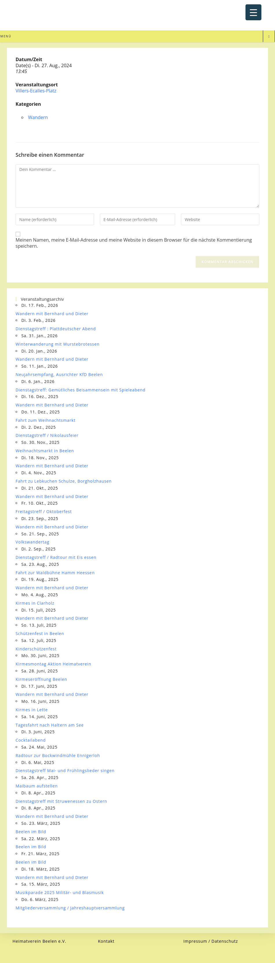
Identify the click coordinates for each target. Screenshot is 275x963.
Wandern (38, 117)
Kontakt (106, 941)
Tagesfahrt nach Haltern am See (50, 725)
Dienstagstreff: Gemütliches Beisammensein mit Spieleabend (81, 390)
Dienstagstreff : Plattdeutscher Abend (56, 328)
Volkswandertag (33, 542)
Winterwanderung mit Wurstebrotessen (58, 344)
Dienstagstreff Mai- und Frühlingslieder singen (65, 770)
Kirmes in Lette (32, 709)
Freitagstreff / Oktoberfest (44, 511)
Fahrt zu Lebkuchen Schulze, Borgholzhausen (64, 481)
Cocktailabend (31, 740)
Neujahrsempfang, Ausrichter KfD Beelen (59, 374)
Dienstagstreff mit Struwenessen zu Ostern (61, 801)
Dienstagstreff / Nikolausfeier (47, 435)
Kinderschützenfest (36, 649)
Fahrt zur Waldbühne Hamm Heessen (55, 572)
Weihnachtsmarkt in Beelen (45, 450)
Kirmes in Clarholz (35, 603)
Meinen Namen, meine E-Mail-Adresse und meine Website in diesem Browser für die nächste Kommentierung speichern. (134, 243)
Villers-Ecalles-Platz (36, 90)
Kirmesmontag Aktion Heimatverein (53, 664)
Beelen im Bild (31, 831)
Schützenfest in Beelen (40, 633)
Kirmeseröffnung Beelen (41, 679)
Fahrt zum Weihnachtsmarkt (46, 420)
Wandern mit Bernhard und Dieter (52, 313)
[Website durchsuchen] (269, 36)
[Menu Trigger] (253, 12)
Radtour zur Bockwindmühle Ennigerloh (58, 755)
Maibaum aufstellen (37, 786)
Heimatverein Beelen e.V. (39, 941)
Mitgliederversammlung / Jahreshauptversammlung (70, 908)
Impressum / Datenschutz (210, 941)
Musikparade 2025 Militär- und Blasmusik (60, 892)
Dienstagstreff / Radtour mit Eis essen (56, 557)
